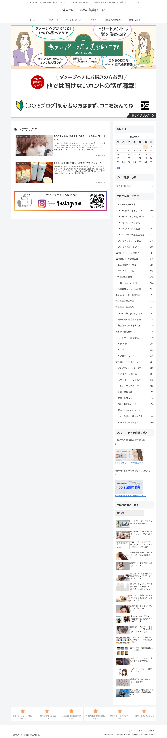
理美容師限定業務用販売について (130, 496)
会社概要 (151, 731)
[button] (152, 185)
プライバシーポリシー (137, 731)
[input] (129, 185)
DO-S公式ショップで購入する (129, 463)
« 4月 (117, 168)
